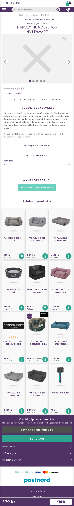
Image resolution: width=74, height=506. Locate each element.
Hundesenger (50, 15)
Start (21, 15)
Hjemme (28, 15)
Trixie (44, 23)
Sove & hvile (38, 15)
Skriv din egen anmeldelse (37, 187)
